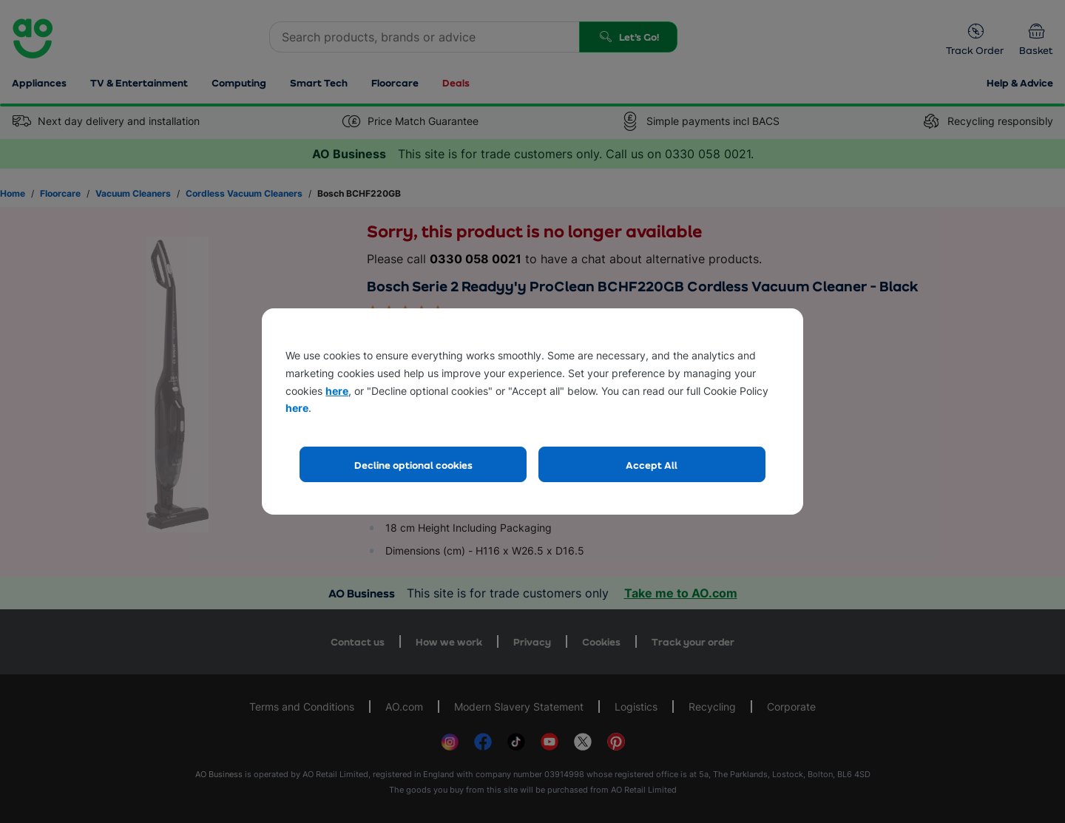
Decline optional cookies (413, 464)
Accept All (651, 464)
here (336, 391)
